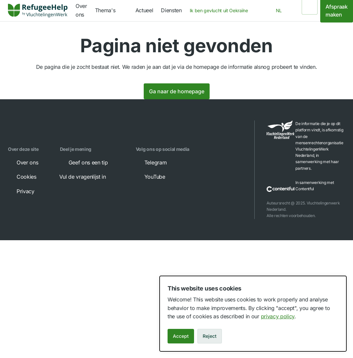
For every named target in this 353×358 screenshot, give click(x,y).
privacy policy (278, 316)
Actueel (144, 10)
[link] (38, 11)
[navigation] (111, 10)
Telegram (151, 162)
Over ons (22, 162)
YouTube (150, 177)
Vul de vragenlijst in (87, 177)
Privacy (20, 191)
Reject (210, 336)
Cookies (21, 177)
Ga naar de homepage (176, 91)
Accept (181, 336)
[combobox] (221, 11)
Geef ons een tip (83, 162)
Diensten (171, 10)
